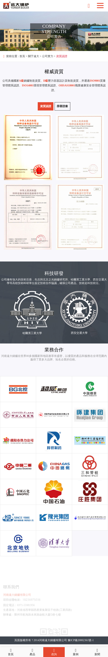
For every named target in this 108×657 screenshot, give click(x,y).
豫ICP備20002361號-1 (81, 645)
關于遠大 (33, 56)
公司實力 (47, 56)
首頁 (22, 56)
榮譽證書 (62, 106)
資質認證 (61, 56)
